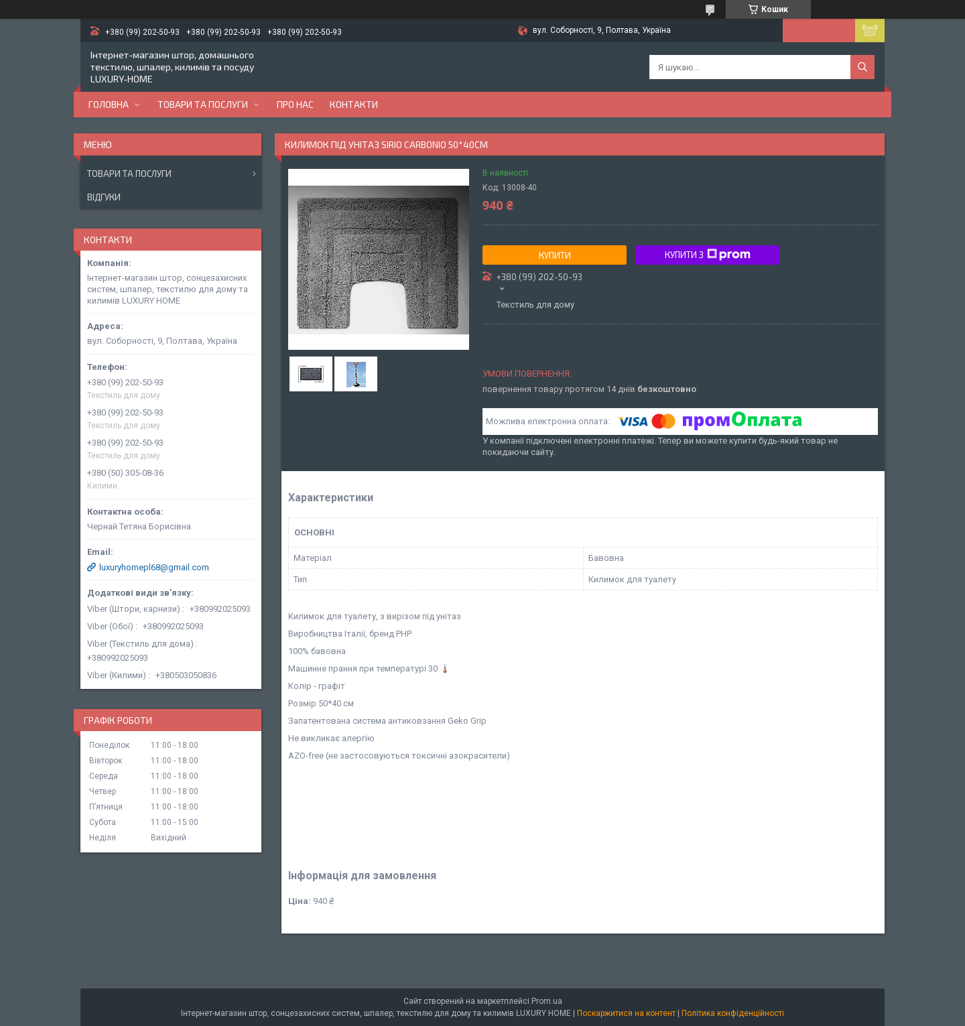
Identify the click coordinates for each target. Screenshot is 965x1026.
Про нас (295, 104)
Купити (555, 255)
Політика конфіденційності (733, 1013)
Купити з (708, 255)
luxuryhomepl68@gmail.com (154, 567)
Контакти (354, 104)
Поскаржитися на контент (626, 1013)
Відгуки (104, 197)
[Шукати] (862, 67)
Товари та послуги (202, 104)
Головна (108, 104)
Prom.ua (546, 1001)
